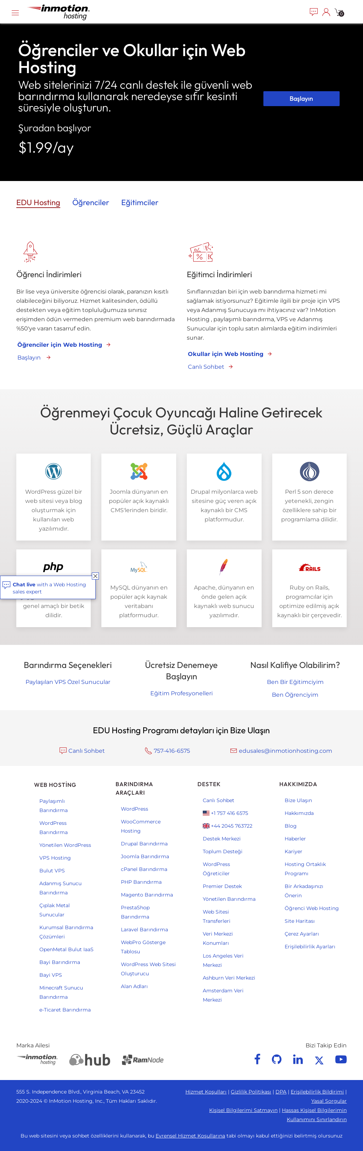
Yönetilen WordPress (65, 845)
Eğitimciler (139, 202)
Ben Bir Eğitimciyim (295, 682)
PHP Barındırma (141, 882)
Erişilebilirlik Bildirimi (317, 1092)
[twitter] (319, 1059)
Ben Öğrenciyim (295, 694)
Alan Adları (134, 986)
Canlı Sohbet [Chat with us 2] (86, 750)
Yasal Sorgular (329, 1101)
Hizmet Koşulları (206, 1092)
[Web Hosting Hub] (90, 1059)
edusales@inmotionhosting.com (285, 750)
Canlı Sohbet (218, 800)
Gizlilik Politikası (251, 1092)
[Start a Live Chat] (313, 11)
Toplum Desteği (222, 851)
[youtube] (341, 1059)
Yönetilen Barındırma (229, 899)
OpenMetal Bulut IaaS (66, 949)
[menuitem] (314, 11)
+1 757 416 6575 (225, 813)
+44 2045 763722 (227, 826)
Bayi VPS (50, 975)
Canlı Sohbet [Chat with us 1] (206, 366)
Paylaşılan (39, 682)
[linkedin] (298, 1059)
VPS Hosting (55, 858)
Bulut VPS (52, 870)
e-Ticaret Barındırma (65, 1010)
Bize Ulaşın (298, 800)
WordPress (134, 809)
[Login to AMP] (326, 11)
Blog (291, 826)
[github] (276, 1059)
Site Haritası (300, 921)
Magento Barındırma (147, 895)
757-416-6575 (172, 750)
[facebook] (257, 1059)
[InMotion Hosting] (37, 1059)
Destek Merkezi (222, 838)
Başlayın (301, 98)
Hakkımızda (299, 813)
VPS (60, 682)
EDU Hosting (38, 202)
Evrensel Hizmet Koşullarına (190, 1136)
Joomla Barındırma (145, 856)
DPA (280, 1092)
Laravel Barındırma (144, 929)
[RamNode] (142, 1059)
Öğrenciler (90, 202)
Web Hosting (55, 784)
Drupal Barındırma (144, 843)
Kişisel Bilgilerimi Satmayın (243, 1110)
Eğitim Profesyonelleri (181, 693)
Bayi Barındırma (59, 962)
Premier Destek (222, 886)
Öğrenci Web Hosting (312, 908)
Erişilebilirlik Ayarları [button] (310, 946)
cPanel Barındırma (144, 869)
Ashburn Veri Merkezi (229, 978)
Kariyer (293, 851)
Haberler (295, 838)
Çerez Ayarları (302, 934)
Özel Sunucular (88, 682)
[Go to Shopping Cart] (338, 11)
